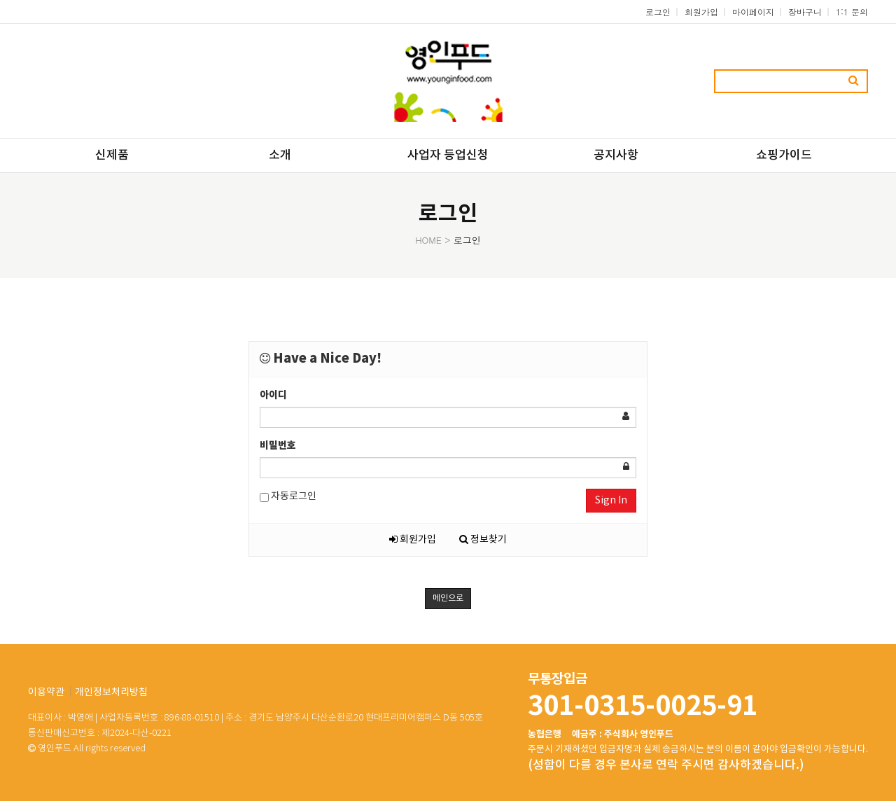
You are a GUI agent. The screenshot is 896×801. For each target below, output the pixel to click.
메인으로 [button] (448, 598)
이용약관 (46, 692)
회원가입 (701, 12)
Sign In (611, 500)
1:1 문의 (852, 12)
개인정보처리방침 (111, 692)
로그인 (658, 12)
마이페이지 (753, 12)
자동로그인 (288, 497)
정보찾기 (483, 539)
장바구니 (805, 12)
